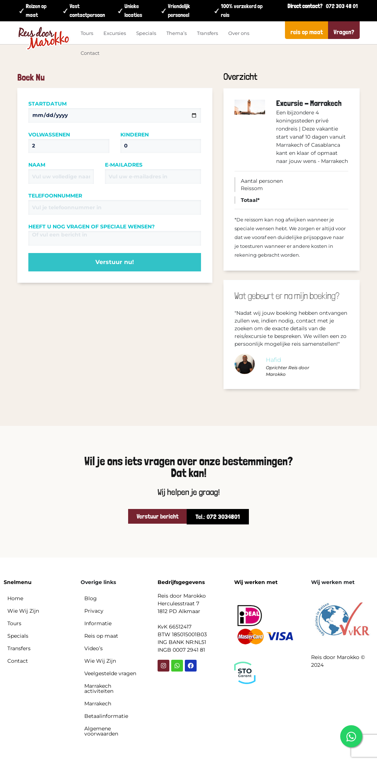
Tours (87, 33)
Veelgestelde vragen (110, 673)
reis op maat (306, 32)
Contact (90, 53)
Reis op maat (101, 636)
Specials (146, 33)
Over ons (238, 33)
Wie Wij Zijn (23, 611)
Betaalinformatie (106, 716)
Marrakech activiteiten (98, 688)
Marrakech (97, 703)
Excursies (114, 33)
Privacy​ (93, 611)
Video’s (93, 648)
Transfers (207, 33)
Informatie (98, 623)
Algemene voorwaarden (101, 731)
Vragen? (344, 32)
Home (15, 598)
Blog (90, 598)
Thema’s (176, 33)
